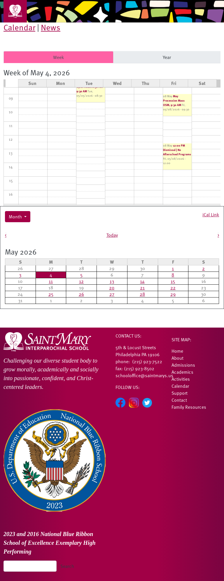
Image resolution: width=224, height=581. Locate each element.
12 (81, 281)
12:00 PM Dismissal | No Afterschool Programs (177, 149)
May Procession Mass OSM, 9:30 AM (174, 100)
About (177, 357)
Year (167, 57)
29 (173, 294)
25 (50, 294)
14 (142, 281)
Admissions (183, 364)
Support (180, 392)
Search (67, 566)
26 (81, 294)
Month (16, 216)
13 (112, 281)
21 (142, 287)
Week (58, 57)
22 (173, 287)
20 (111, 287)
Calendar (19, 27)
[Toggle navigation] (15, 11)
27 (111, 294)
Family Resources (189, 406)
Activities (181, 378)
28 (142, 294)
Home (177, 350)
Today (112, 235)
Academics (182, 371)
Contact (179, 399)
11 (51, 281)
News (50, 27)
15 (173, 281)
